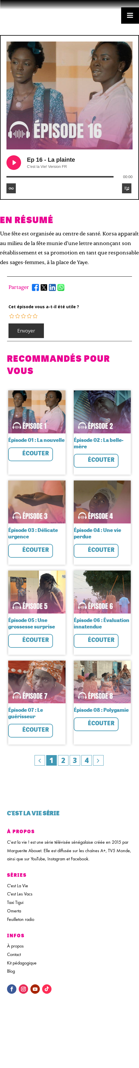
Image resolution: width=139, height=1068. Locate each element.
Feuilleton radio (20, 919)
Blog (11, 971)
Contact (14, 954)
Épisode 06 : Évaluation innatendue (101, 623)
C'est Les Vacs (19, 894)
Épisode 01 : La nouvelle (36, 440)
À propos (15, 946)
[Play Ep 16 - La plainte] (13, 162)
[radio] (12, 316)
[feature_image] (37, 411)
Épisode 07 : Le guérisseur (25, 713)
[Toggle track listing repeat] (11, 188)
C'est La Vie (17, 886)
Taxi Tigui (15, 902)
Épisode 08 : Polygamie (101, 710)
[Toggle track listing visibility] (126, 188)
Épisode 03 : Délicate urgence (33, 533)
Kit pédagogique (22, 963)
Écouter (35, 453)
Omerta (14, 911)
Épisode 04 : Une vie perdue (97, 533)
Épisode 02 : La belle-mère (98, 443)
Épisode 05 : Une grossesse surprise (31, 623)
